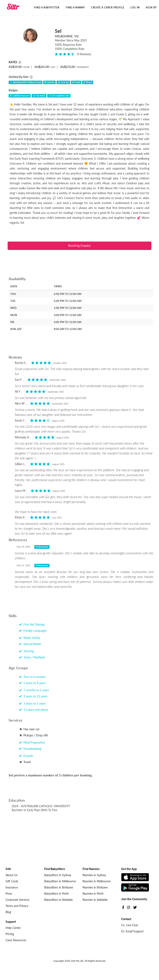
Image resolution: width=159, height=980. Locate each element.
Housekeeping (30, 749)
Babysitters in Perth (56, 894)
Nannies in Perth (93, 894)
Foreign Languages (33, 631)
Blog (8, 912)
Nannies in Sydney (94, 875)
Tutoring (26, 651)
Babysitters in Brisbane (58, 888)
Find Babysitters (54, 869)
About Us (11, 875)
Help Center (13, 928)
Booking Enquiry (79, 246)
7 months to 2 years (34, 690)
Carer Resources (16, 940)
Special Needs (30, 644)
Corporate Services (17, 900)
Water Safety (29, 638)
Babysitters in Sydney (57, 875)
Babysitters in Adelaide (58, 900)
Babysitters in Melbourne (60, 882)
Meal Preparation (32, 743)
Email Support (132, 932)
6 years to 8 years (32, 683)
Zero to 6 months (32, 677)
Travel (25, 762)
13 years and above (33, 710)
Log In (135, 7)
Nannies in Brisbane (95, 888)
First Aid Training (31, 625)
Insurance (12, 888)
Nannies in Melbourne (97, 882)
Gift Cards (12, 882)
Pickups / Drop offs (33, 735)
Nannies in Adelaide (95, 900)
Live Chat (129, 925)
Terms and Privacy (17, 906)
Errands (26, 756)
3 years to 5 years (32, 704)
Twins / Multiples (32, 658)
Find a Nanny (75, 7)
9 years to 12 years (33, 697)
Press (9, 894)
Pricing (10, 934)
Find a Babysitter (47, 7)
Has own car (29, 729)
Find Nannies (91, 869)
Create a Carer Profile (107, 7)
